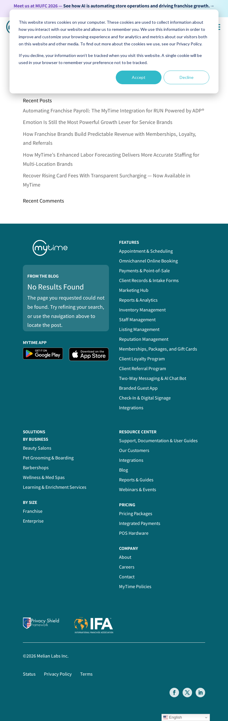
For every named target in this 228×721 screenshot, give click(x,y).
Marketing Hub (133, 290)
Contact (126, 577)
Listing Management (139, 329)
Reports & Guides (136, 480)
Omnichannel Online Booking (148, 261)
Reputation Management (143, 339)
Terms (86, 674)
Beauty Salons (37, 448)
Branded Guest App (138, 388)
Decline (187, 77)
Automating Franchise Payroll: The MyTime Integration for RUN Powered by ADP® (113, 110)
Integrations (131, 408)
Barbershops (36, 467)
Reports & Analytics (138, 300)
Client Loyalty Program (142, 359)
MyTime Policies (135, 586)
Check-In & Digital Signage (145, 398)
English (172, 717)
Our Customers (134, 450)
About (125, 557)
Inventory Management (142, 310)
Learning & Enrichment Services (54, 487)
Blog (123, 470)
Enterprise (33, 521)
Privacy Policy (58, 674)
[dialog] (114, 51)
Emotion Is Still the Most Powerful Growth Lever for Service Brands (97, 122)
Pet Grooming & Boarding (48, 458)
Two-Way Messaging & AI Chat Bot (152, 378)
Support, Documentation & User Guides (158, 440)
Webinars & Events (137, 489)
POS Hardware (133, 533)
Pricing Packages (135, 513)
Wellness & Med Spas (44, 477)
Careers (126, 567)
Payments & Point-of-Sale (144, 271)
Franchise (32, 511)
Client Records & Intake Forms (149, 280)
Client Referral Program (142, 368)
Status (29, 674)
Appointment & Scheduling (146, 251)
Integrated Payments (139, 523)
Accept (138, 77)
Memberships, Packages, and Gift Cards (158, 349)
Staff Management (137, 319)
